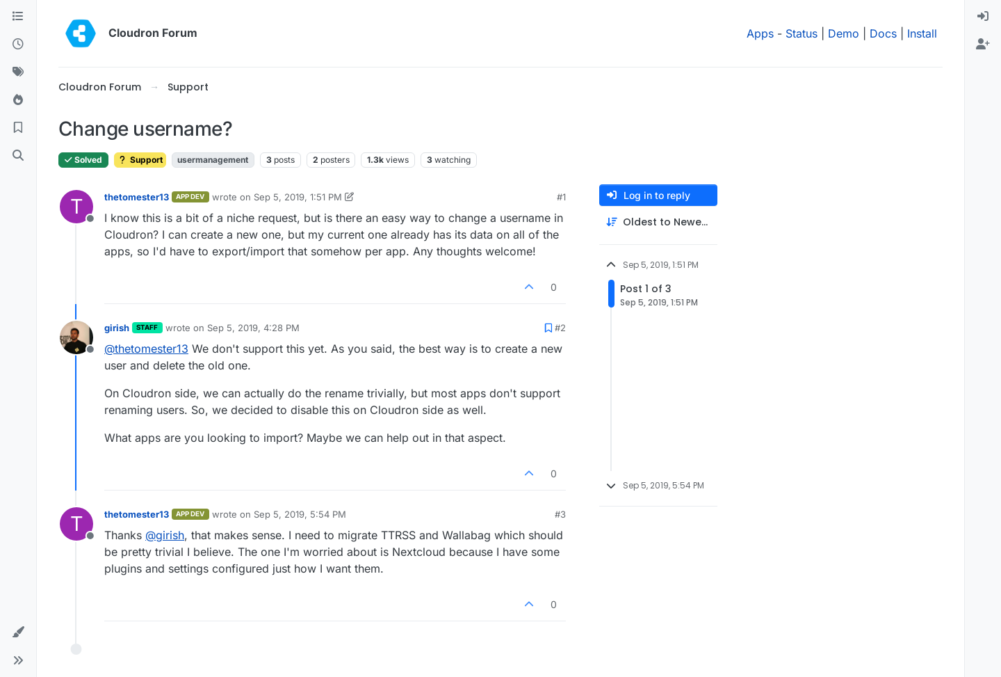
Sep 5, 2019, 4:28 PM (253, 327)
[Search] (18, 156)
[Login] (982, 17)
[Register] (982, 44)
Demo (843, 33)
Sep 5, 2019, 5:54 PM (300, 514)
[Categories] (18, 17)
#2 (560, 327)
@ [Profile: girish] (164, 535)
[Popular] (18, 100)
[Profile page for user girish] (76, 337)
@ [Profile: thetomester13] (146, 349)
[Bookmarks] (18, 128)
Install (922, 33)
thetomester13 (136, 196)
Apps (760, 33)
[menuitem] (982, 17)
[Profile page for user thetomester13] (76, 206)
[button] (18, 632)
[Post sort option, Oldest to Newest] (658, 222)
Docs (883, 33)
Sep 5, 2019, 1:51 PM (298, 196)
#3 (560, 514)
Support (140, 159)
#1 (561, 196)
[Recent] (18, 44)
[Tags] (18, 72)
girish (116, 327)
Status (801, 33)
